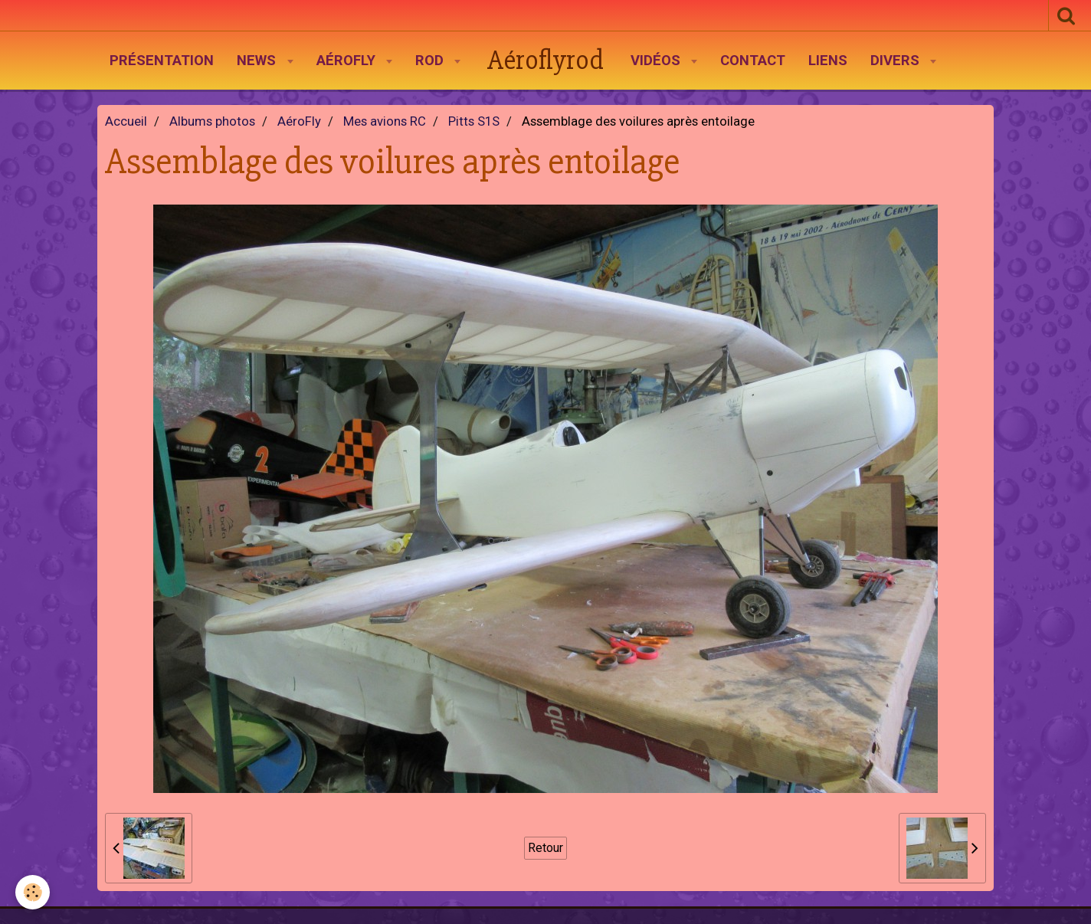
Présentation (162, 60)
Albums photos (212, 121)
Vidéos (657, 60)
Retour (545, 847)
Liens (827, 60)
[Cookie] (32, 892)
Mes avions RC (384, 121)
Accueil (126, 121)
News (258, 60)
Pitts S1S (474, 121)
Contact (752, 60)
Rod (431, 60)
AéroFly (347, 60)
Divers (896, 60)
